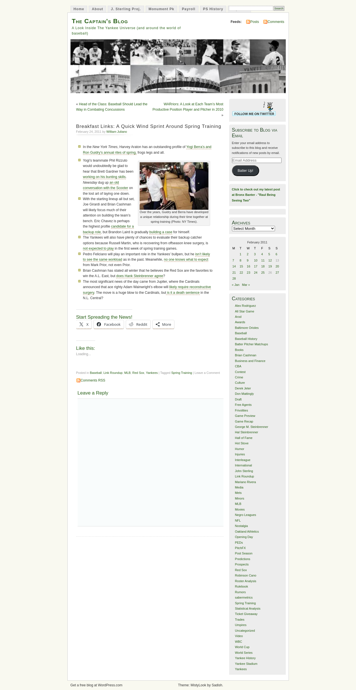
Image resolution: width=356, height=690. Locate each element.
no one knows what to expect (186, 260)
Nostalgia (241, 526)
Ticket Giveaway (246, 614)
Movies (240, 509)
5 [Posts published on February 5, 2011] (269, 254)
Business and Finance (250, 361)
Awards (240, 322)
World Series (243, 652)
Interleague (242, 460)
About (97, 9)
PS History (213, 9)
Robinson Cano (245, 575)
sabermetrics (244, 597)
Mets (238, 492)
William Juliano (116, 131)
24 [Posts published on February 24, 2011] (255, 272)
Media (239, 487)
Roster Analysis (245, 581)
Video (239, 636)
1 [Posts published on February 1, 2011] (240, 254)
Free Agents (243, 404)
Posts (254, 22)
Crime (239, 377)
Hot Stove (241, 443)
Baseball (96, 372)
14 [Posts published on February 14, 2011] (234, 266)
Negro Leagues (245, 515)
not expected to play (98, 248)
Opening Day (244, 537)
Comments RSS (93, 380)
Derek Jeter (243, 388)
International (243, 465)
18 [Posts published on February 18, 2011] (263, 266)
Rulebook (241, 586)
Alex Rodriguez (245, 305)
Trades (239, 619)
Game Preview (245, 415)
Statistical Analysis (247, 608)
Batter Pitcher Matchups (251, 344)
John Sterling (244, 471)
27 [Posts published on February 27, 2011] (277, 272)
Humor (239, 449)
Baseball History (246, 338)
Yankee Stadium (246, 663)
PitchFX (240, 548)
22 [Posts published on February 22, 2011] (241, 272)
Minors (239, 498)
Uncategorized (245, 630)
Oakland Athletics (247, 531)
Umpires (240, 625)
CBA (238, 366)
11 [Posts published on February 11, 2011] (263, 260)
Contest (240, 372)
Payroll (188, 9)
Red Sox (138, 372)
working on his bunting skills (104, 177)
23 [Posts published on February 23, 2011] (248, 272)
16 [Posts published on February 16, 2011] (248, 266)
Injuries (240, 454)
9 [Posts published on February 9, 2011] (247, 260)
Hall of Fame (243, 438)
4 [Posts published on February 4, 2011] (262, 254)
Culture (240, 382)
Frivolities (241, 410)
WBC (238, 641)
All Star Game (244, 311)
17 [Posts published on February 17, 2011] (255, 266)
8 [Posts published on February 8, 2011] (240, 260)
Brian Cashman (245, 355)
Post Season (243, 553)
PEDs (239, 542)
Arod (238, 316)
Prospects (242, 564)
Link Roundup (113, 372)
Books (239, 350)
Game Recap (244, 421)
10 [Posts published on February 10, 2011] (255, 260)
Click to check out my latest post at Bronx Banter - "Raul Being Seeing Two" (256, 195)
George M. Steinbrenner (251, 426)
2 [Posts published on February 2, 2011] (247, 254)
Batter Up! (245, 171)
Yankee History (245, 658)
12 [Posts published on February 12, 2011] (270, 260)
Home (79, 9)
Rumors (240, 592)
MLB (127, 372)
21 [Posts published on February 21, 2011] (234, 272)
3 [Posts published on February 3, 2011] (255, 254)
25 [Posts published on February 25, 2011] (263, 272)
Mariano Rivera (245, 482)
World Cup (242, 647)
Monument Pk (161, 9)
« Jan (236, 284)
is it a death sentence (182, 293)
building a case (160, 232)
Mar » (246, 284)
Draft (238, 399)
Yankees (152, 372)
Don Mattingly (244, 393)
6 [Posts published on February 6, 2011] (276, 254)
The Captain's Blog (100, 21)
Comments (276, 22)
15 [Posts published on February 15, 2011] (241, 266)
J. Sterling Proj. (126, 9)
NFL (238, 520)
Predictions (242, 559)
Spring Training (181, 372)
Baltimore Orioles (247, 327)
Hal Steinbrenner (246, 432)
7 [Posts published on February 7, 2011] (233, 260)
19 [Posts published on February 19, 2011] (270, 266)
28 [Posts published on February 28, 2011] (234, 278)
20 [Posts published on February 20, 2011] (277, 266)
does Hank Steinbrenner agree (139, 276)
